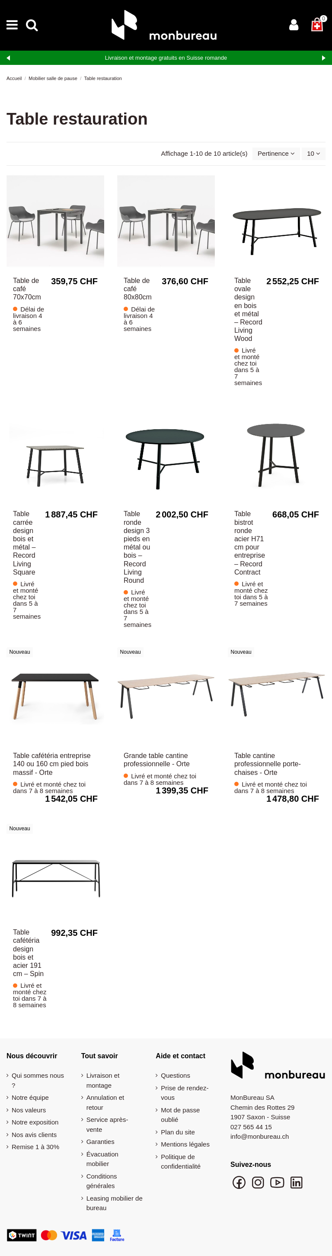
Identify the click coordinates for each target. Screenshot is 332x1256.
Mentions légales (185, 1144)
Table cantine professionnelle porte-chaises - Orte (267, 764)
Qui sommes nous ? (38, 1080)
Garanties (100, 1141)
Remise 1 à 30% (35, 1146)
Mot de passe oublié (180, 1115)
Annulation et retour (105, 1102)
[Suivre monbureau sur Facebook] (239, 1186)
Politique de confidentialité (181, 1161)
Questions (175, 1075)
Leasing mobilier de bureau (114, 1203)
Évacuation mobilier (102, 1159)
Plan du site (178, 1132)
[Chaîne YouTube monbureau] (277, 1186)
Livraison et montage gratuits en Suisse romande (166, 58)
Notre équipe (30, 1097)
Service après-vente (107, 1124)
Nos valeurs (29, 1110)
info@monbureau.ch (259, 1136)
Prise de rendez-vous (184, 1093)
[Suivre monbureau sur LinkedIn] (296, 1186)
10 (313, 153)
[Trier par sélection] (276, 154)
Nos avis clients (34, 1134)
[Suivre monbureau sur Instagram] (258, 1186)
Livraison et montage (103, 1080)
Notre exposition (35, 1122)
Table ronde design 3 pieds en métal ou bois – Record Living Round (137, 547)
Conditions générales (101, 1181)
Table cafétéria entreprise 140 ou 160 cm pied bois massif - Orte (52, 764)
